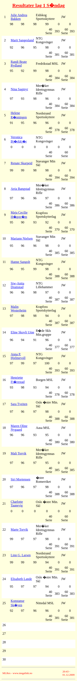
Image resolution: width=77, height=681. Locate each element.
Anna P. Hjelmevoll (18, 356)
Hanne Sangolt (20, 262)
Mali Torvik (18, 453)
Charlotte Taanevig (17, 503)
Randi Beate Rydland (19, 63)
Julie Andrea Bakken (19, 16)
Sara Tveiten (19, 404)
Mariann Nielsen (22, 238)
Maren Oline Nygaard (19, 427)
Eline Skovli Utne (22, 332)
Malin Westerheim (18, 308)
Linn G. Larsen (21, 555)
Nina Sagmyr (19, 89)
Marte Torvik (19, 529)
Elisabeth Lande (21, 579)
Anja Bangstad (20, 188)
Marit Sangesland (22, 40)
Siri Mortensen (20, 479)
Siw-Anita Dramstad (17, 285)
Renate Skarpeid (21, 163)
